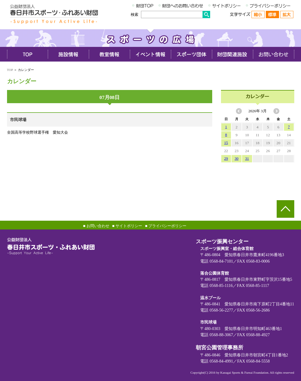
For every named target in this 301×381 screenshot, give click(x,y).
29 (226, 158)
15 (226, 142)
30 (237, 158)
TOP (10, 70)
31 (247, 158)
